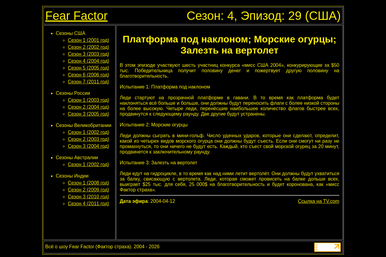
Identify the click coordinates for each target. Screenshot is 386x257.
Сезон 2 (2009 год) (88, 189)
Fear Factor (76, 15)
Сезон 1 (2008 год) (88, 182)
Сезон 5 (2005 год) (88, 67)
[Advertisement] (229, 221)
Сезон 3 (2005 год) (88, 113)
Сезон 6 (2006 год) (88, 74)
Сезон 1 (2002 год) (88, 132)
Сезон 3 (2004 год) (88, 146)
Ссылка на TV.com (318, 201)
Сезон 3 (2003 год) (88, 54)
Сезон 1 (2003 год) (88, 100)
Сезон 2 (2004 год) (88, 107)
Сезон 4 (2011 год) (88, 203)
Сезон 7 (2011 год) (88, 81)
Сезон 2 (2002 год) (88, 47)
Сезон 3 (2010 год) (88, 196)
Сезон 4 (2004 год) (88, 60)
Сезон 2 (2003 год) (88, 139)
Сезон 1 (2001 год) (88, 40)
